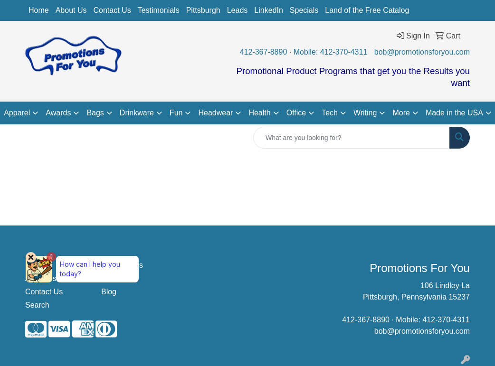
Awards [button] (58, 113)
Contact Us (112, 10)
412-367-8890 (263, 52)
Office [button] (296, 113)
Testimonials (159, 10)
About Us (71, 10)
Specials (304, 10)
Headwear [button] (215, 113)
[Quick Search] (351, 138)
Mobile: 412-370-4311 (331, 52)
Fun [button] (176, 113)
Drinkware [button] (137, 113)
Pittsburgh (203, 10)
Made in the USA (454, 113)
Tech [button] (330, 113)
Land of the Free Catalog (367, 10)
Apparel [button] (17, 113)
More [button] (400, 113)
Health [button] (259, 113)
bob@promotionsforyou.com (422, 52)
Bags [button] (95, 113)
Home (39, 10)
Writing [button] (365, 113)
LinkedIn (268, 10)
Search (37, 305)
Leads (237, 10)
